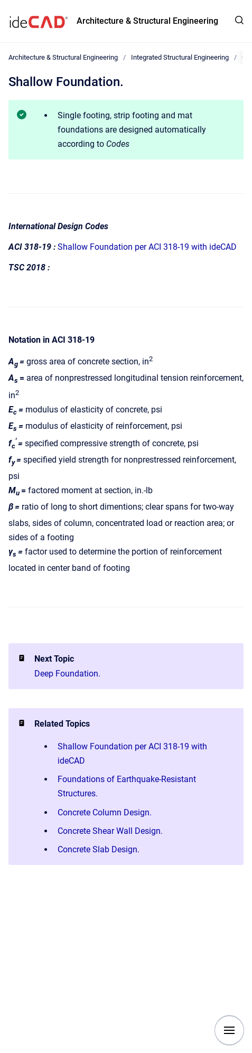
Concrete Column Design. (105, 812)
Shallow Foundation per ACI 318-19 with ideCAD (147, 247)
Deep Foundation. (67, 674)
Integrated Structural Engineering (180, 57)
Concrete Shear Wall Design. (110, 831)
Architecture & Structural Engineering (147, 21)
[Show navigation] (229, 1030)
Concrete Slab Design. (98, 849)
